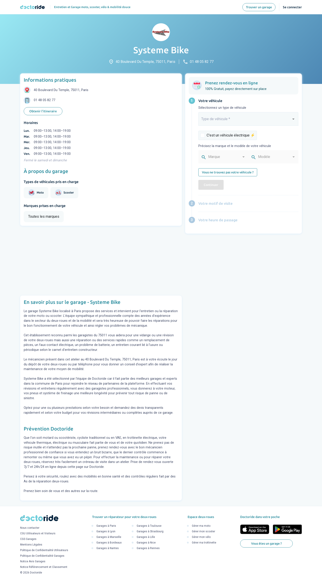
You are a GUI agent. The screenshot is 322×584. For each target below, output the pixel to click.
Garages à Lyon (105, 531)
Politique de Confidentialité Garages (42, 556)
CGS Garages (28, 539)
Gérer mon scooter (203, 531)
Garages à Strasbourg (150, 531)
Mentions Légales (31, 544)
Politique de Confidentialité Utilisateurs (44, 550)
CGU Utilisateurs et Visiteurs (37, 533)
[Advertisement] (101, 260)
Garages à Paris (106, 525)
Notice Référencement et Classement (43, 567)
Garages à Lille (146, 537)
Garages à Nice (146, 542)
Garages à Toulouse (149, 525)
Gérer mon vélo (201, 537)
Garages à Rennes (148, 548)
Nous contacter (29, 528)
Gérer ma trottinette (204, 542)
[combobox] (248, 121)
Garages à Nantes (107, 548)
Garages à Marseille (108, 537)
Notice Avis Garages (32, 561)
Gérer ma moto (201, 525)
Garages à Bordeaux (109, 542)
